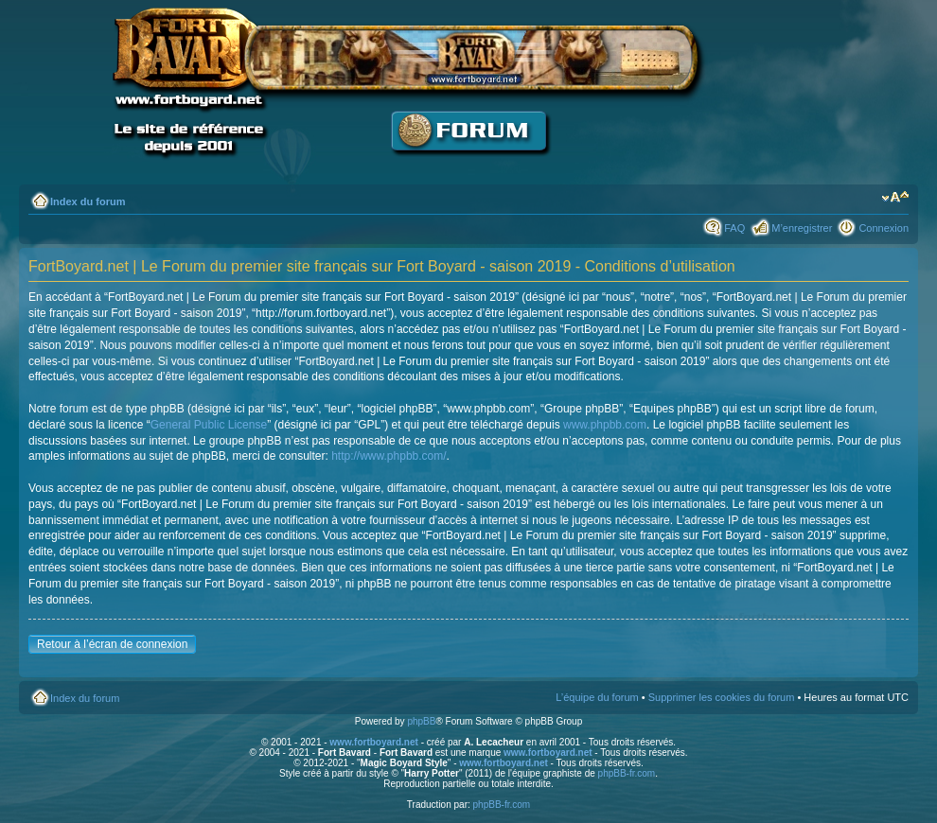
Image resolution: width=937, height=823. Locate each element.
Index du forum (87, 201)
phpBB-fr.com (627, 773)
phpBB (421, 721)
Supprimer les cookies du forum (721, 697)
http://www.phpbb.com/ (388, 456)
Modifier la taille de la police (895, 197)
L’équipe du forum (597, 697)
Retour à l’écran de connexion (112, 644)
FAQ (734, 228)
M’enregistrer (801, 228)
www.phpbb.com (604, 424)
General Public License (208, 424)
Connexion (883, 228)
